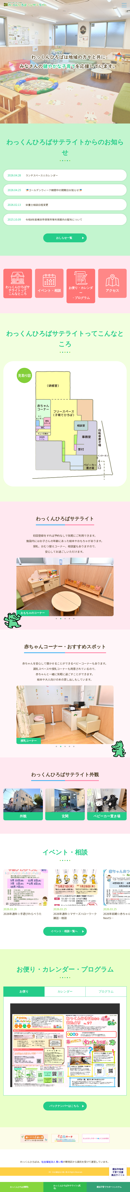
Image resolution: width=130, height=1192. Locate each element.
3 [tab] (65, 620)
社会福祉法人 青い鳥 (52, 1168)
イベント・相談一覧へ (64, 933)
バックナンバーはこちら (64, 1111)
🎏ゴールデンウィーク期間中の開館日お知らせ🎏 (56, 190)
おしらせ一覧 (64, 238)
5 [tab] (73, 620)
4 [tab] (69, 620)
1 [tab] (56, 620)
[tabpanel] (65, 589)
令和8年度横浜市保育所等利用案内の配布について (56, 219)
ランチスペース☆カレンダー (43, 175)
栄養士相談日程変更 (38, 205)
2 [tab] (60, 620)
